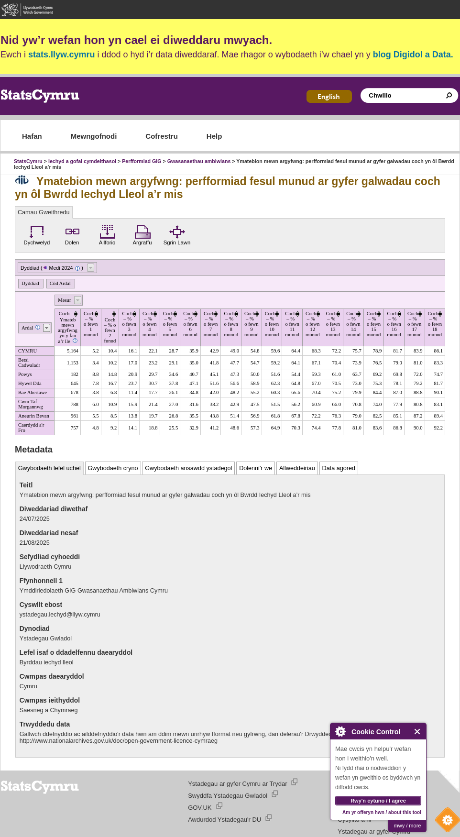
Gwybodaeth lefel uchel (49, 468)
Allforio (107, 233)
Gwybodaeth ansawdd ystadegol (188, 468)
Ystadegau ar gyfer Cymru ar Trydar (237, 783)
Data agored (338, 468)
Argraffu (142, 233)
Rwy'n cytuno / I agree (378, 801)
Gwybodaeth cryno (113, 468)
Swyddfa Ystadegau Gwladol (227, 795)
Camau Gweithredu (44, 212)
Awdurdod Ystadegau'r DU (224, 819)
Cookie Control (445, 822)
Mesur (64, 300)
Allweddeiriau (297, 468)
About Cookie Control (340, 731)
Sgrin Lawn (177, 233)
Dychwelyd (37, 233)
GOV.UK (199, 807)
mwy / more (407, 825)
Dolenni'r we (255, 468)
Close (418, 731)
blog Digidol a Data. (413, 54)
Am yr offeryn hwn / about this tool (381, 812)
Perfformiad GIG (141, 161)
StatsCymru (28, 161)
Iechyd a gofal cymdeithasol (82, 161)
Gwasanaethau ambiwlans (199, 161)
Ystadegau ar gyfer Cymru (374, 831)
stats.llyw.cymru (61, 54)
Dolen (72, 233)
